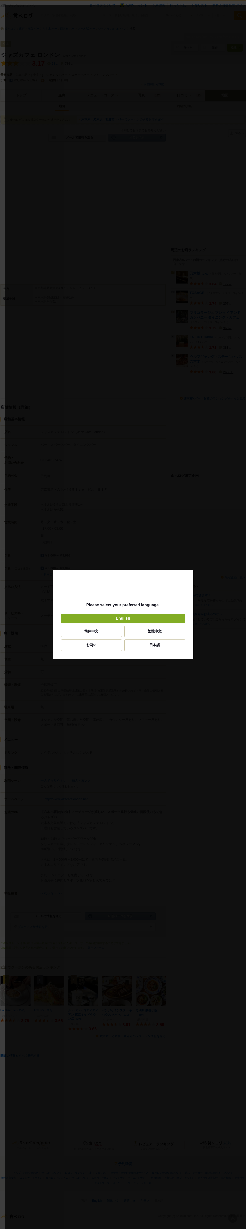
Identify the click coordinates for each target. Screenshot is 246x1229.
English (123, 618)
